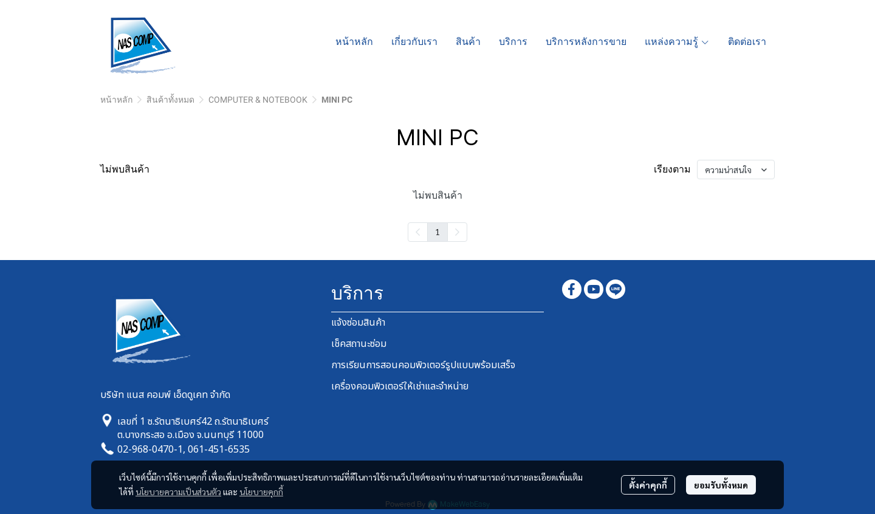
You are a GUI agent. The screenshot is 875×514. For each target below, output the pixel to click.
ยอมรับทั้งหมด (721, 484)
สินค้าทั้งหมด (170, 100)
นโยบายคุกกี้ (261, 491)
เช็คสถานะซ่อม (358, 344)
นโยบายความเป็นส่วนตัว (178, 491)
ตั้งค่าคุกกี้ (648, 484)
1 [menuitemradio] (437, 231)
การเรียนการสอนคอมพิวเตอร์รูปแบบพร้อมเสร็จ (423, 365)
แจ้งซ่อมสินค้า (358, 322)
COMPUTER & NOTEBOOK (257, 100)
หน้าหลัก (116, 100)
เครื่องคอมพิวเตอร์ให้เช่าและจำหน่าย (399, 386)
